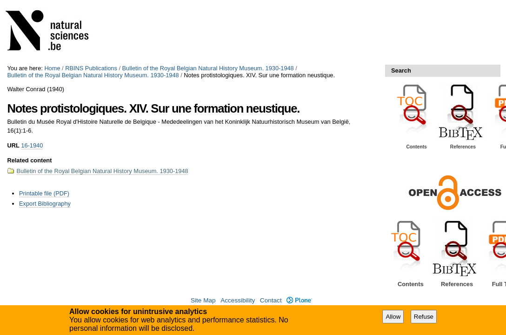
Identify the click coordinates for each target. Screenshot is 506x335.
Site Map (203, 300)
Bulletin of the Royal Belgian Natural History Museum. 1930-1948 (208, 68)
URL (13, 145)
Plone (299, 300)
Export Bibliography (45, 203)
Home (52, 68)
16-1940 (32, 145)
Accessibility (237, 300)
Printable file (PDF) (44, 193)
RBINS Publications (91, 68)
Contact (271, 300)
